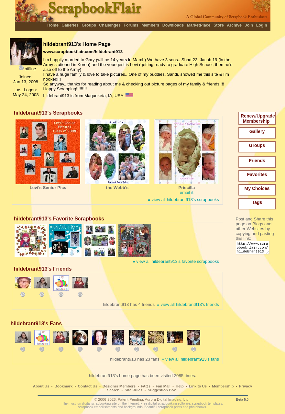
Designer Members (119, 386)
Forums (131, 25)
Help (180, 386)
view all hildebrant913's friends (188, 304)
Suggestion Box (162, 390)
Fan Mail (163, 386)
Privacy (245, 386)
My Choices (257, 188)
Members (150, 25)
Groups (89, 25)
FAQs (145, 386)
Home (53, 25)
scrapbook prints (170, 407)
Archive (234, 25)
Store (219, 25)
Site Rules (133, 390)
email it (186, 192)
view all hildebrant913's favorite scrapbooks (176, 261)
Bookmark (64, 386)
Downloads (173, 25)
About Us (41, 386)
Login (261, 25)
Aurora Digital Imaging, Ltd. (167, 399)
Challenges (110, 25)
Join (249, 25)
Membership (223, 386)
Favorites (257, 174)
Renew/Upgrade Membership (258, 118)
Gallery (257, 131)
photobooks (197, 407)
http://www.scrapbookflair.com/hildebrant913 (254, 249)
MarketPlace (199, 25)
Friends (257, 160)
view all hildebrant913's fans (190, 359)
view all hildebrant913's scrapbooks (183, 199)
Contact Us (87, 386)
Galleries (70, 25)
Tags (257, 202)
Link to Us (198, 386)
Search (113, 390)
